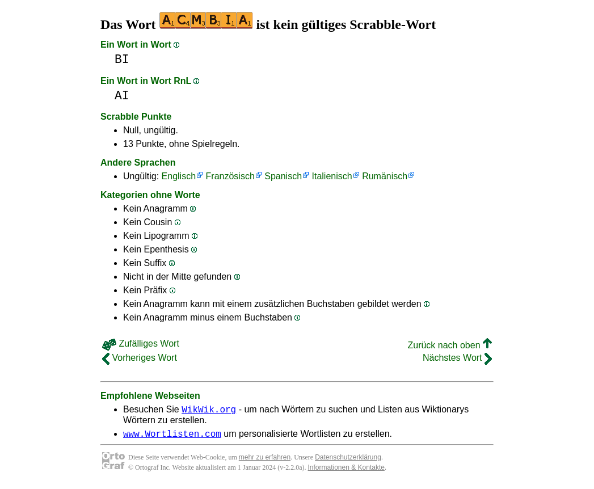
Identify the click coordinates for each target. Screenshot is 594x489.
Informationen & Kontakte (346, 471)
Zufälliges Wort (140, 343)
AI (122, 95)
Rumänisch (384, 176)
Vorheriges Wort (139, 357)
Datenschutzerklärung (348, 461)
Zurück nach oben (449, 345)
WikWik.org (209, 410)
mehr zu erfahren (264, 461)
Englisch (179, 176)
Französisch (230, 176)
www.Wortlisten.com (172, 437)
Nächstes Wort (457, 357)
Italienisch (332, 176)
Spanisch (283, 176)
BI (122, 59)
